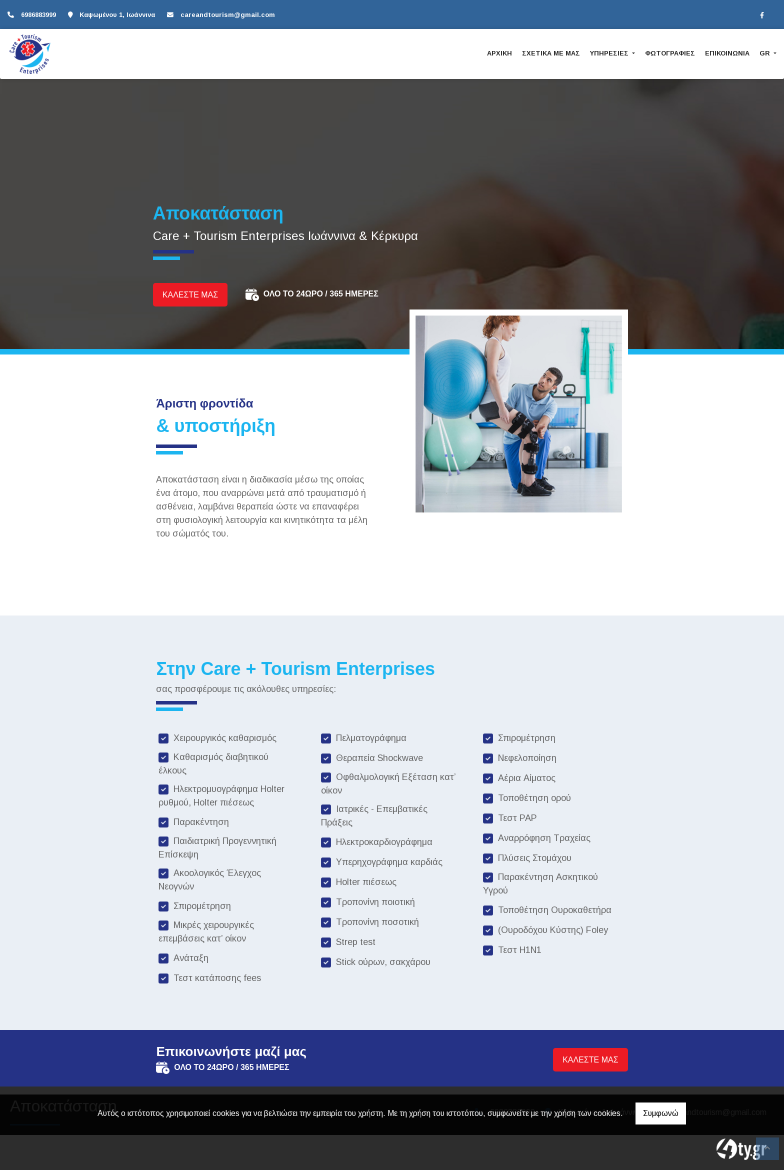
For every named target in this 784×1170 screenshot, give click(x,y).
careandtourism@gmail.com (227, 14)
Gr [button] (766, 53)
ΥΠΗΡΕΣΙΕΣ (610, 53)
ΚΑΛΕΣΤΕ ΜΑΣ (190, 294)
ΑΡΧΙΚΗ (499, 53)
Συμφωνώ (660, 1113)
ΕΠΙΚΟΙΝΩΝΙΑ (727, 53)
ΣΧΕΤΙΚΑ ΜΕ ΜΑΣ (551, 53)
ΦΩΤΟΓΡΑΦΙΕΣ (670, 53)
